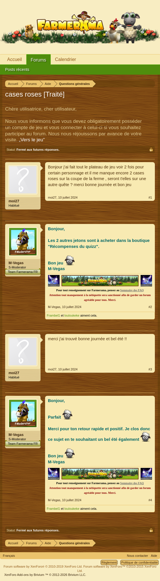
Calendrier (65, 59)
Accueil (14, 59)
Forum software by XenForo (43, 566)
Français (9, 555)
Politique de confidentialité (139, 562)
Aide (154, 555)
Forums (38, 60)
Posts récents (17, 69)
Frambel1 (53, 315)
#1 (150, 197)
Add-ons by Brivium (45, 574)
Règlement (109, 562)
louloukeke (72, 315)
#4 (150, 500)
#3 (150, 369)
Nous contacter (137, 555)
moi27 (14, 201)
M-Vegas (16, 263)
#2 (150, 307)
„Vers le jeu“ (32, 139)
